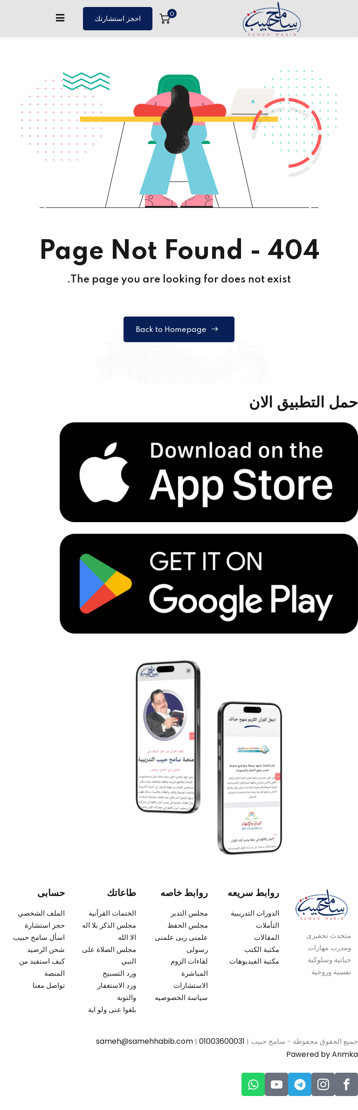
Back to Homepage (179, 330)
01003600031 (222, 1043)
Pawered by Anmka (322, 1056)
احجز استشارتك (118, 19)
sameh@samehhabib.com (144, 1043)
